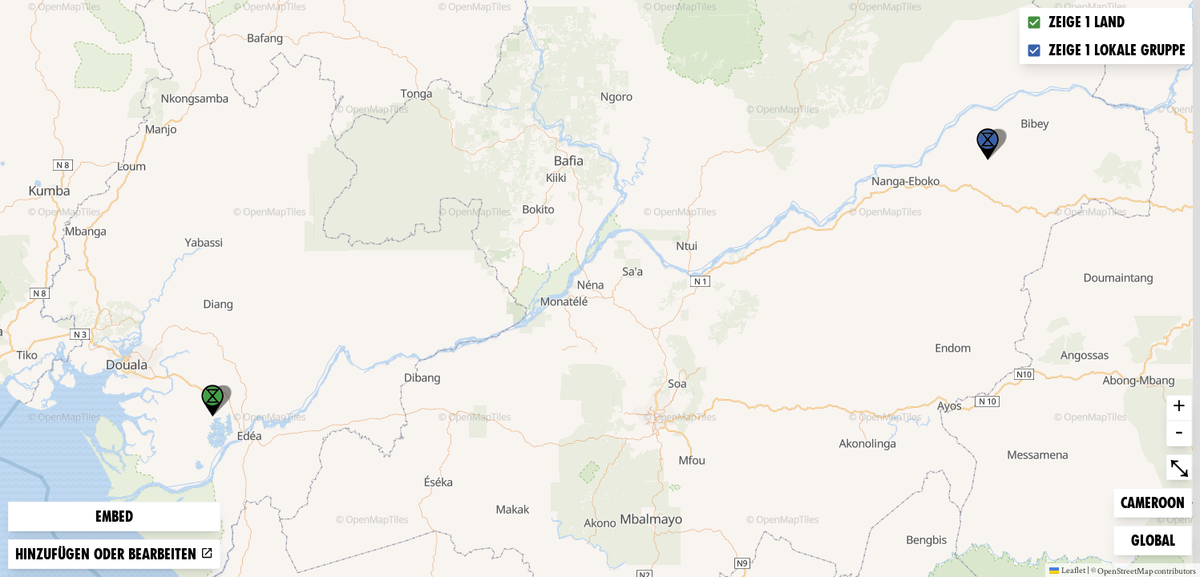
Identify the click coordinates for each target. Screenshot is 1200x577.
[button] (988, 144)
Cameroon (1152, 501)
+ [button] (1179, 408)
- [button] (1179, 433)
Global (1156, 539)
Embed (114, 516)
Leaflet (1067, 569)
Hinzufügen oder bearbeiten (114, 554)
